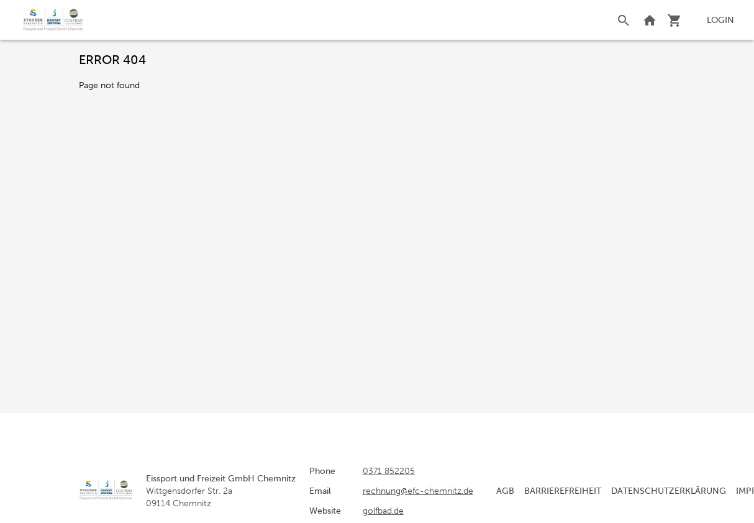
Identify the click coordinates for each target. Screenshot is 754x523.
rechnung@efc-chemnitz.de (418, 491)
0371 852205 (389, 471)
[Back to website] (649, 19)
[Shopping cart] (674, 19)
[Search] (623, 19)
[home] (53, 20)
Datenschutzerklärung (668, 491)
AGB (505, 491)
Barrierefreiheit (562, 491)
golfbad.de (383, 511)
